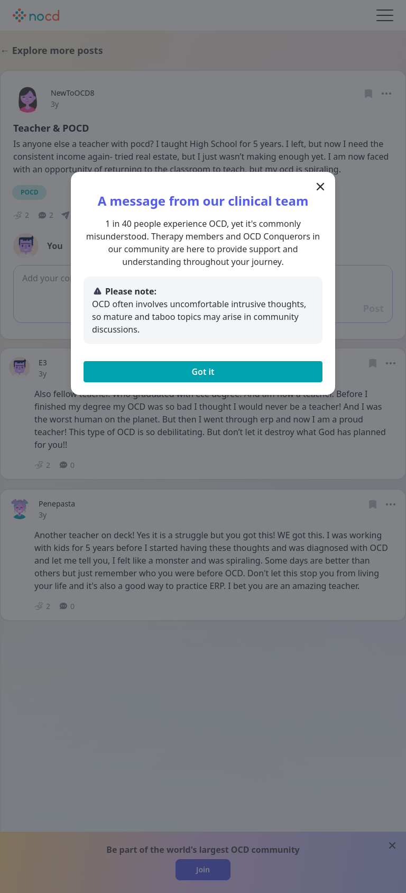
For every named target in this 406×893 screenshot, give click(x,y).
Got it (202, 372)
